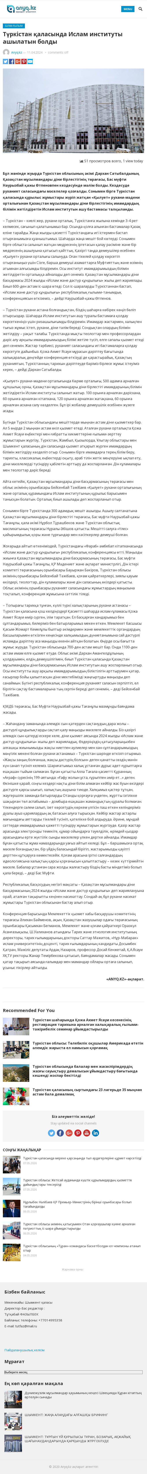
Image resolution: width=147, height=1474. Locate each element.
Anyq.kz (16, 52)
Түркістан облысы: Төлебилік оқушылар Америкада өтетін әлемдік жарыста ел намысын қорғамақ (88, 1045)
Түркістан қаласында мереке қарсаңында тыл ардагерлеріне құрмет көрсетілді (82, 1158)
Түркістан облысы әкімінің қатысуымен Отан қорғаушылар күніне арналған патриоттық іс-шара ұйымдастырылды (79, 1226)
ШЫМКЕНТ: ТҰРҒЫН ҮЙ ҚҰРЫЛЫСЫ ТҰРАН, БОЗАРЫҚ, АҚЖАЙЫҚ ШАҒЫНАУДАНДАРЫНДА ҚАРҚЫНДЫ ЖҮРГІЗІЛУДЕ (78, 1438)
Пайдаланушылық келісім (24, 1350)
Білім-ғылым (14, 26)
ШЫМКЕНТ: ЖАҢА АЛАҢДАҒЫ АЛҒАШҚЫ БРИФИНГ (66, 1415)
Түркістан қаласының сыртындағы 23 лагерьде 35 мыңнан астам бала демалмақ (87, 1092)
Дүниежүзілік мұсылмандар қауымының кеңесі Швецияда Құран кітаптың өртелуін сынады (83, 1395)
